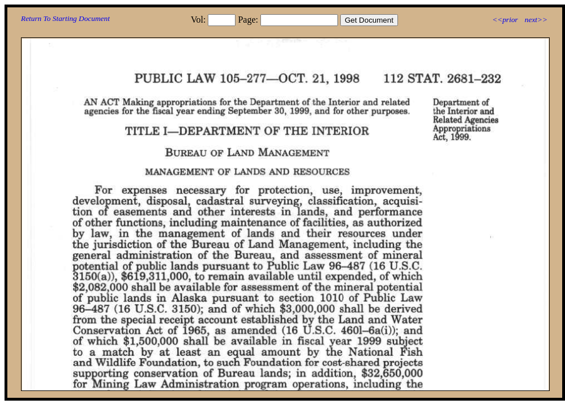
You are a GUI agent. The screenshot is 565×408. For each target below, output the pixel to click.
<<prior (504, 19)
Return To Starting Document (65, 18)
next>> (536, 19)
